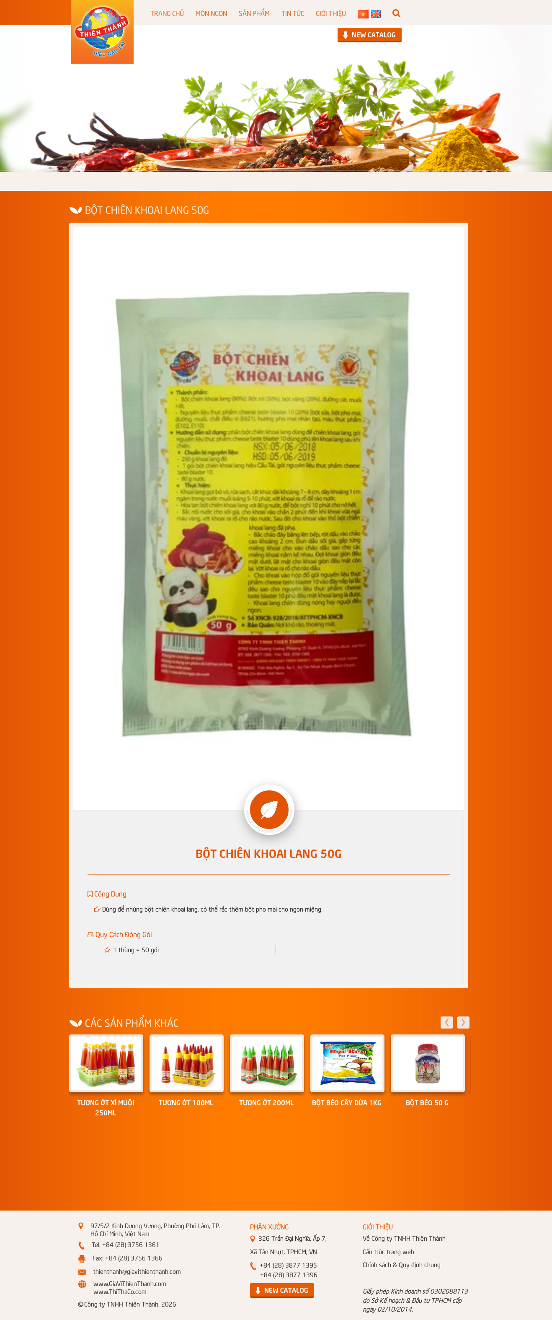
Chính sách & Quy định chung (402, 1264)
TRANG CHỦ (167, 12)
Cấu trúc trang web (388, 1251)
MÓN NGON (211, 12)
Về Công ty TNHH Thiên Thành (404, 1238)
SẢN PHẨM (254, 12)
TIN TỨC (292, 12)
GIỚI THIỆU (331, 12)
